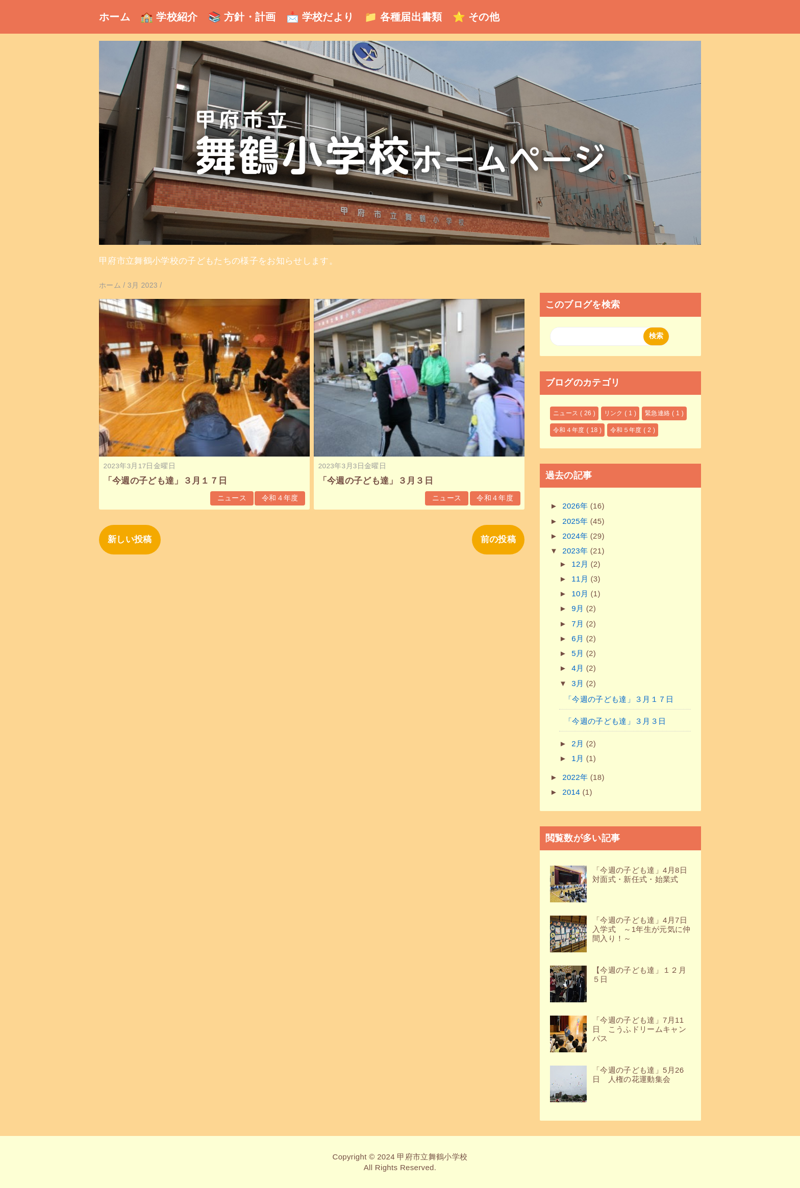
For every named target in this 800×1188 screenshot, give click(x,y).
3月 (578, 683)
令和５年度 (626, 430)
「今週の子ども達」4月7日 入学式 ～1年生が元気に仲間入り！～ (643, 929)
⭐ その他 (476, 16)
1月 (578, 758)
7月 (578, 623)
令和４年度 (280, 498)
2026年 (576, 505)
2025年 (576, 521)
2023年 (576, 550)
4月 (578, 668)
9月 (578, 608)
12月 (580, 564)
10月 (580, 593)
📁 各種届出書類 (403, 16)
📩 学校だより (320, 16)
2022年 (576, 777)
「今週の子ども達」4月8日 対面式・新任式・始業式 (643, 874)
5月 (578, 653)
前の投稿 (498, 539)
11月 (580, 578)
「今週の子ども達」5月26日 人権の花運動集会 (638, 1074)
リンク (614, 413)
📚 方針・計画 (242, 16)
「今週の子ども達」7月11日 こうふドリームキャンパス (639, 1029)
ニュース (231, 498)
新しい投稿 (130, 539)
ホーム (114, 16)
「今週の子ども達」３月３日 (375, 481)
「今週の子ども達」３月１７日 (166, 481)
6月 (578, 638)
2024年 (576, 536)
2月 (578, 743)
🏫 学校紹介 (169, 16)
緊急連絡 (658, 413)
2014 (572, 792)
